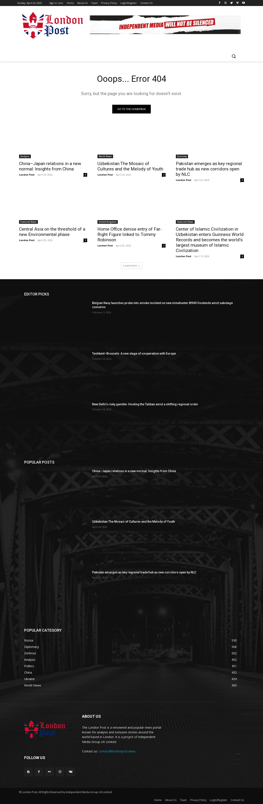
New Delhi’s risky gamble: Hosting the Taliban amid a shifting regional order (145, 404)
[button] (234, 56)
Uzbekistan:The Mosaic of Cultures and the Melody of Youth (130, 166)
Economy (182, 156)
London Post (26, 174)
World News (105, 156)
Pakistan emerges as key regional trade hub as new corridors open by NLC (209, 169)
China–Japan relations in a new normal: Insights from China (50, 166)
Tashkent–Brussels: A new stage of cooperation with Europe (134, 353)
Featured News (28, 221)
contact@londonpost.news (117, 751)
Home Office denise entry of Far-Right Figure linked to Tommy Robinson (129, 234)
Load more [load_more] (131, 265)
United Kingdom (108, 221)
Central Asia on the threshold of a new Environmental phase (52, 232)
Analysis (25, 156)
